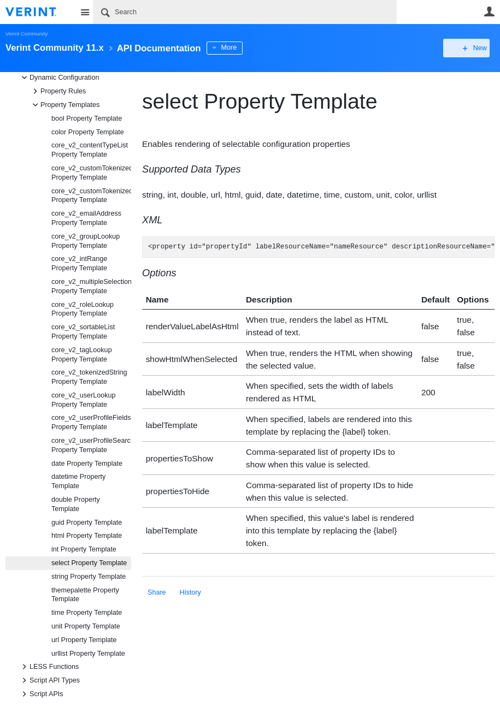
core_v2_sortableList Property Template (83, 331)
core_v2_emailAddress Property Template (86, 218)
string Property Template (88, 576)
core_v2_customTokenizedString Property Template (91, 195)
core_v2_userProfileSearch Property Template (91, 445)
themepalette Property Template (85, 594)
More (246, 47)
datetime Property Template (78, 481)
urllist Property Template (88, 653)
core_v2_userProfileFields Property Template (91, 422)
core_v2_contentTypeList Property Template (89, 149)
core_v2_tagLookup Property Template (81, 354)
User (489, 11)
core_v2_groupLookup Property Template (85, 241)
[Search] (245, 12)
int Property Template (83, 549)
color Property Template (87, 132)
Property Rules (58, 91)
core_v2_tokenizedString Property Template (89, 377)
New (470, 48)
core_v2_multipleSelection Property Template (91, 286)
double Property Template (75, 504)
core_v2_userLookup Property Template (83, 399)
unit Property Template (85, 626)
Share (157, 592)
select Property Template (89, 563)
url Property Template (83, 640)
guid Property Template (86, 522)
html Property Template (86, 535)
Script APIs (41, 694)
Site (85, 12)
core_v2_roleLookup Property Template (82, 309)
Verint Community (26, 34)
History (190, 592)
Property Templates (64, 104)
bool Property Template (86, 118)
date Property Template (86, 463)
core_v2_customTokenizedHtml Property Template (91, 172)
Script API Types (49, 680)
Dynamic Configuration (59, 77)
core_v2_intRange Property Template (79, 263)
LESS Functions (49, 666)
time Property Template (86, 612)
